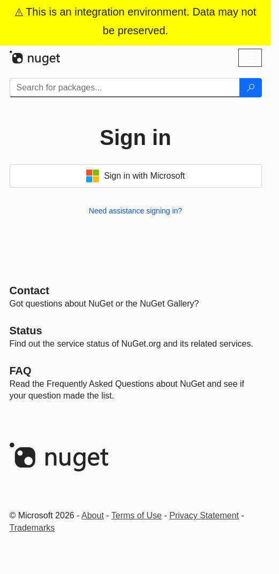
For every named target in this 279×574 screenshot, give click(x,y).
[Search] (250, 87)
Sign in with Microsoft (135, 176)
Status (26, 330)
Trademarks (32, 527)
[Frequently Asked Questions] (21, 371)
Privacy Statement (204, 515)
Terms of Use (136, 515)
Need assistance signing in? (135, 210)
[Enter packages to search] (125, 87)
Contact (29, 290)
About (92, 515)
